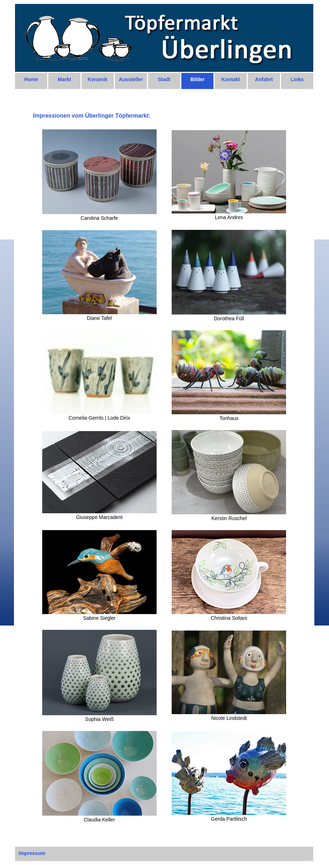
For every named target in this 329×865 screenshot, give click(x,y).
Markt (64, 79)
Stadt (164, 79)
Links (297, 79)
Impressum (32, 853)
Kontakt (230, 79)
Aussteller (131, 79)
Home (31, 79)
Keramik (97, 79)
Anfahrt (264, 79)
